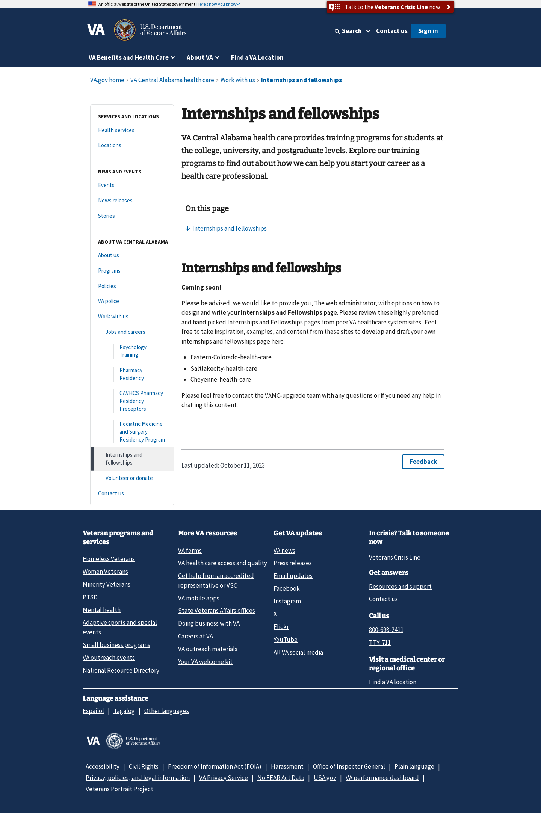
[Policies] (132, 286)
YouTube (286, 639)
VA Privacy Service (223, 778)
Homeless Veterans (109, 559)
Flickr (281, 627)
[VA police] (132, 301)
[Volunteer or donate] (132, 478)
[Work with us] (132, 316)
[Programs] (132, 271)
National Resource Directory (121, 670)
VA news (284, 550)
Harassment (287, 766)
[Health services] (132, 130)
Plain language (414, 766)
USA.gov (325, 778)
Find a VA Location (257, 57)
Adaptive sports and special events (120, 627)
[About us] (132, 255)
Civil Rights (144, 766)
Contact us (392, 31)
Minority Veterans (106, 584)
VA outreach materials (207, 649)
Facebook (287, 588)
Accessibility (102, 766)
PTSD (90, 597)
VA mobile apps (198, 598)
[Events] (132, 185)
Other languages (166, 711)
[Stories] (132, 216)
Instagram (287, 601)
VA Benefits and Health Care (129, 57)
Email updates (293, 576)
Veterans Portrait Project (119, 789)
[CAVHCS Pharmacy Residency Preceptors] (132, 401)
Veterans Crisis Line (394, 557)
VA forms (190, 550)
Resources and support (400, 586)
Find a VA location (392, 682)
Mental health (102, 610)
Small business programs (116, 645)
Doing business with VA (209, 623)
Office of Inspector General (349, 766)
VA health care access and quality (222, 563)
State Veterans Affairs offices (216, 610)
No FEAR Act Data (280, 778)
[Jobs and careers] (132, 332)
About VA (200, 57)
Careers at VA (195, 636)
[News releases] (132, 200)
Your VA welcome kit (205, 662)
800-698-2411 (386, 630)
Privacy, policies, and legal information (138, 778)
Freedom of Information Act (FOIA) (214, 766)
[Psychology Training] (132, 351)
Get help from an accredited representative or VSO (216, 580)
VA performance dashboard (382, 778)
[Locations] (132, 145)
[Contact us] (132, 493)
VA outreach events (109, 657)
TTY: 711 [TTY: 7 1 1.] (380, 642)
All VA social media (298, 652)
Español (93, 711)
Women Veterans (105, 571)
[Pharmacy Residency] (132, 374)
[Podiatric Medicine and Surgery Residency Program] (132, 431)
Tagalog (124, 711)
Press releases (293, 563)
